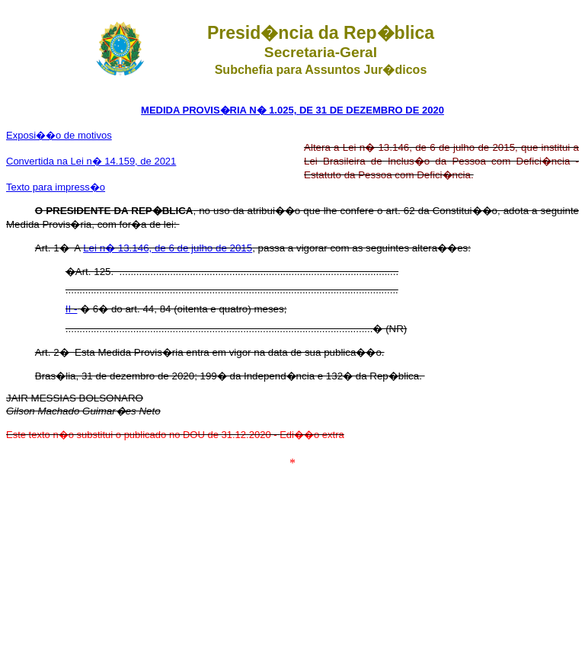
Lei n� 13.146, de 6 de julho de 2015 (167, 248)
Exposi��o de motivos (59, 135)
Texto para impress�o (55, 187)
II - (72, 309)
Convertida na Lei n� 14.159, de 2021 (91, 161)
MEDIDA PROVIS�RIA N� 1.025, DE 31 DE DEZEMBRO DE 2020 (292, 110)
